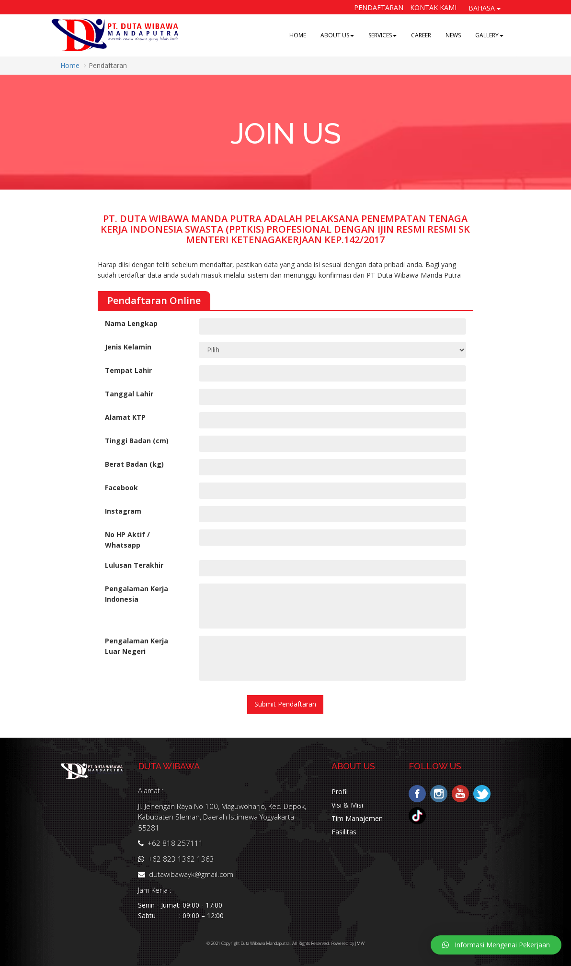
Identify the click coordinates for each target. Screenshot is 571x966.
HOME (297, 35)
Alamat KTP (125, 417)
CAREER (421, 35)
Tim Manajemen (357, 818)
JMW (360, 943)
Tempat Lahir (128, 370)
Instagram (123, 511)
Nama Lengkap (131, 323)
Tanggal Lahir (129, 393)
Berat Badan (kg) (134, 464)
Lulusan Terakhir (134, 565)
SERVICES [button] (382, 35)
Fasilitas (343, 831)
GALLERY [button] (489, 35)
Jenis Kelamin (128, 346)
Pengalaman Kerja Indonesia (136, 594)
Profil (339, 791)
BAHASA (484, 7)
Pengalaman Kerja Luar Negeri (136, 646)
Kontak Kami (433, 7)
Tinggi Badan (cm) (137, 440)
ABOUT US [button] (337, 35)
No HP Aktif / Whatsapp (127, 540)
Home (70, 65)
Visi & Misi (347, 804)
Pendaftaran (378, 7)
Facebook (121, 487)
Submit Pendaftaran (285, 703)
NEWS (453, 35)
